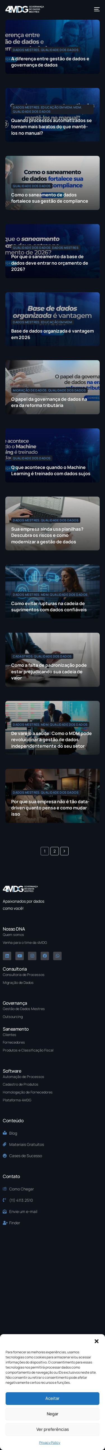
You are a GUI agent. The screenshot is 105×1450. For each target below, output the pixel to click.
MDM (77, 107)
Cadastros (22, 656)
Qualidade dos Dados (59, 49)
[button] (96, 1341)
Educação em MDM (56, 107)
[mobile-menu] (96, 9)
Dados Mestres (26, 49)
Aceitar (52, 1398)
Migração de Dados (29, 390)
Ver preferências (52, 1429)
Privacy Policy (49, 1442)
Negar (53, 1414)
